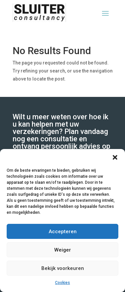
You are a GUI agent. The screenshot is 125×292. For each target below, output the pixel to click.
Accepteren (63, 232)
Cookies (62, 282)
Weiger (62, 250)
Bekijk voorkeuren (62, 268)
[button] (115, 157)
